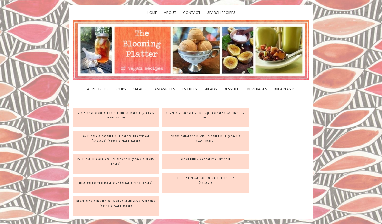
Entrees (189, 89)
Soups (120, 89)
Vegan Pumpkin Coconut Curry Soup (206, 159)
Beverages (257, 89)
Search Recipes (221, 12)
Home (152, 12)
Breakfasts (284, 89)
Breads (210, 89)
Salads (139, 89)
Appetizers (97, 89)
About (170, 12)
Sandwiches (164, 89)
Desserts (232, 89)
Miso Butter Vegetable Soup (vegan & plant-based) (116, 182)
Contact (192, 12)
